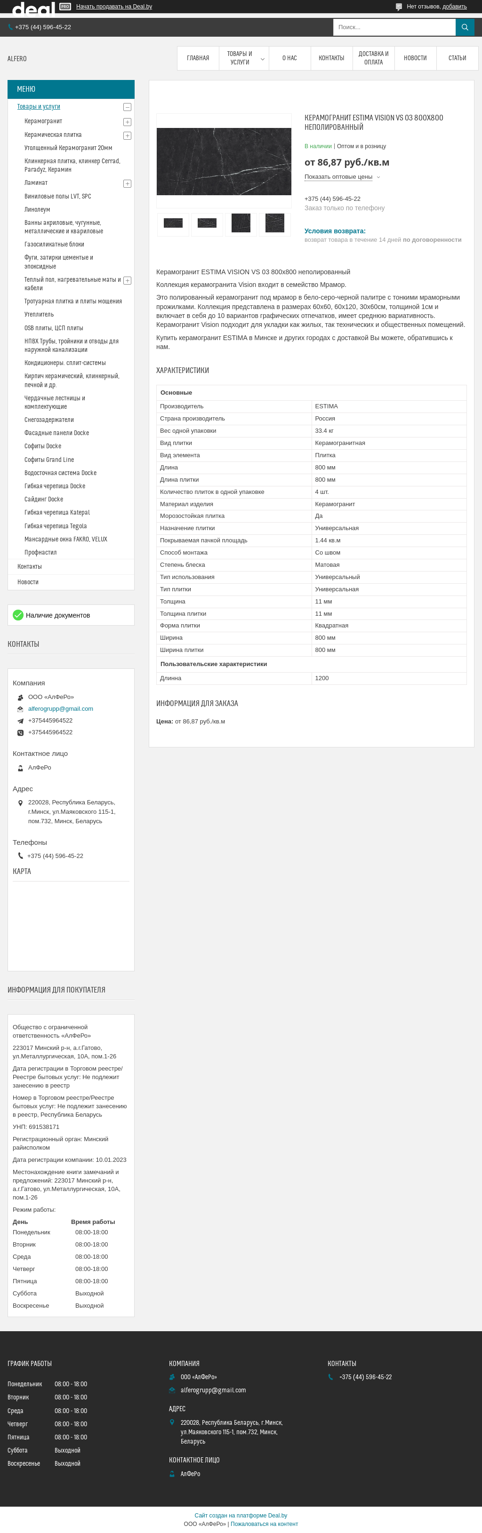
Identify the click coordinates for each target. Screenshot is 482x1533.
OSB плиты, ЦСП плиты (53, 328)
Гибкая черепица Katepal (57, 512)
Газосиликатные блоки (54, 244)
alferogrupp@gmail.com (60, 708)
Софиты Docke (42, 446)
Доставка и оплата (374, 58)
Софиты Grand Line (49, 460)
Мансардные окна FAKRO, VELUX (65, 539)
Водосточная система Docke (60, 473)
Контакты (332, 58)
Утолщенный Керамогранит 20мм (68, 148)
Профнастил (40, 552)
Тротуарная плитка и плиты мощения (73, 301)
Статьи (457, 58)
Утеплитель (39, 314)
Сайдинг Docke (43, 499)
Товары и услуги (239, 58)
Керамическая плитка (53, 135)
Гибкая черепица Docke (54, 486)
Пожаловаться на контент (264, 1524)
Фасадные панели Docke (56, 433)
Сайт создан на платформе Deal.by (241, 1515)
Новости (415, 58)
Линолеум (37, 210)
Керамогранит (43, 121)
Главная (198, 58)
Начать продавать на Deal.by (114, 6)
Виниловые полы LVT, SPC (57, 196)
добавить (454, 6)
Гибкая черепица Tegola (55, 526)
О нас (289, 58)
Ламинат (36, 183)
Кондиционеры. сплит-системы (65, 363)
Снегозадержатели (49, 420)
